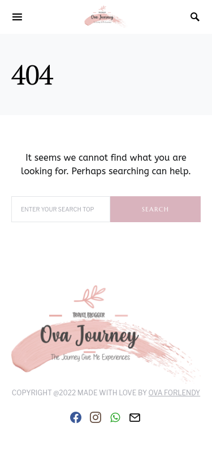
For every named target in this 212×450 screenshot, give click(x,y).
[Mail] (134, 417)
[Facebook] (75, 417)
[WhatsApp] (115, 417)
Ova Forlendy (175, 393)
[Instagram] (95, 417)
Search (155, 209)
